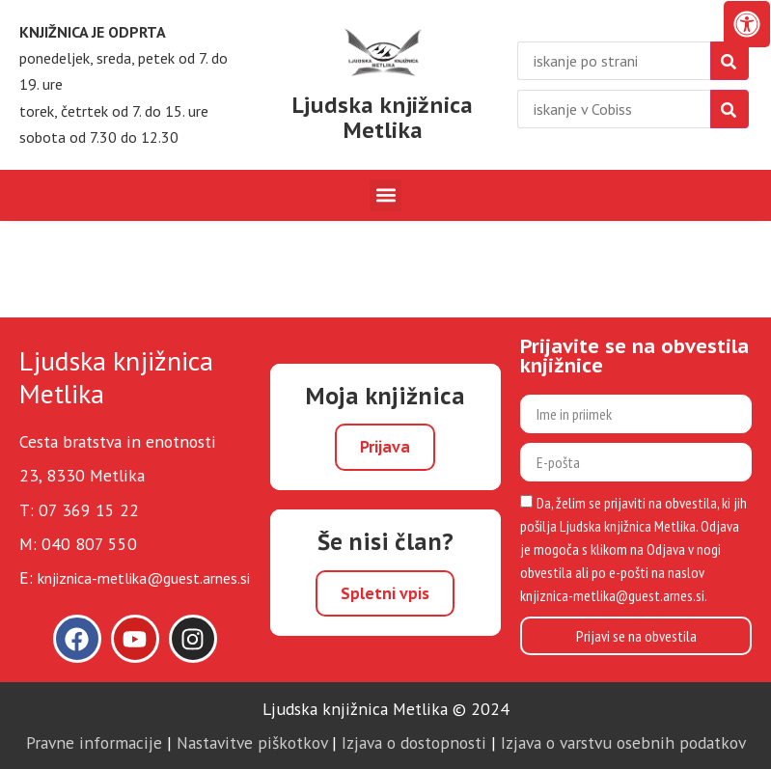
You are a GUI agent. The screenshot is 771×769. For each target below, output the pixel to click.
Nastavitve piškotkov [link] (252, 742)
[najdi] (729, 60)
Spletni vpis (385, 593)
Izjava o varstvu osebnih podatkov (623, 742)
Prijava (385, 446)
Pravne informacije (94, 742)
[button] (385, 195)
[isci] (729, 109)
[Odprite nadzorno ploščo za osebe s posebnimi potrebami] (747, 24)
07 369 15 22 (89, 510)
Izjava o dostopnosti (414, 742)
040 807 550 (89, 544)
